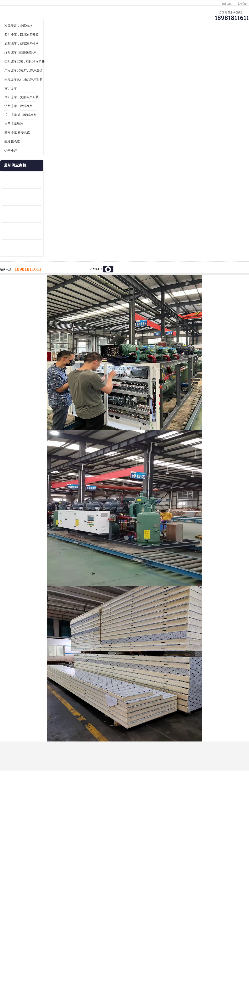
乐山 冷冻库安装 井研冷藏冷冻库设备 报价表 (22, 243)
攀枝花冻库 (12, 193)
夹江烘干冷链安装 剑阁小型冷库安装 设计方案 (22, 303)
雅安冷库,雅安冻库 (17, 184)
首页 (17, 51)
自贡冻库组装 (13, 175)
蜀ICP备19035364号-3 (52, 965)
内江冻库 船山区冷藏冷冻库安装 (22, 235)
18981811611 (166, 134)
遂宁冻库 (10, 139)
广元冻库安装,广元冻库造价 (23, 121)
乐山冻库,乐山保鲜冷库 (20, 166)
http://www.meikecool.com (69, 814)
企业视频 (88, 40)
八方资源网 (35, 976)
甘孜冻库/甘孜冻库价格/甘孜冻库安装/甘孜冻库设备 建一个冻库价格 (144, 924)
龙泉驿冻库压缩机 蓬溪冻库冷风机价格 (22, 226)
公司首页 (17, 40)
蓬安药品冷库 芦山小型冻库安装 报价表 (22, 294)
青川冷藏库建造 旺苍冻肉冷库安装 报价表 (22, 260)
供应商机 (53, 40)
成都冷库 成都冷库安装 (24, 924)
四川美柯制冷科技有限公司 (28, 970)
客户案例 (194, 40)
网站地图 (76, 976)
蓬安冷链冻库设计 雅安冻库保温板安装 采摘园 (22, 269)
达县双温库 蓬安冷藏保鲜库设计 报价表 (22, 286)
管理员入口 (62, 976)
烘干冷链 (10, 202)
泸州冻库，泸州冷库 (18, 157)
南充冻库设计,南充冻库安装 (23, 130)
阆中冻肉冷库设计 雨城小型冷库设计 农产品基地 (22, 277)
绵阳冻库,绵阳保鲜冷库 (20, 103)
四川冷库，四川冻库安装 (21, 86)
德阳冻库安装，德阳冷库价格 (57, 51)
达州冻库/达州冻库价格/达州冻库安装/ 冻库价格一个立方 (87, 924)
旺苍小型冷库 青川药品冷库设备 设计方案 (22, 252)
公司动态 (158, 40)
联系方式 (229, 40)
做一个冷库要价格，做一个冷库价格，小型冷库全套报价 (186, 924)
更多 (38, 216)
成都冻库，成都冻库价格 (21, 94)
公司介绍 (123, 40)
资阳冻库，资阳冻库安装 (21, 148)
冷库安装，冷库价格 (18, 77)
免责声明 (49, 976)
